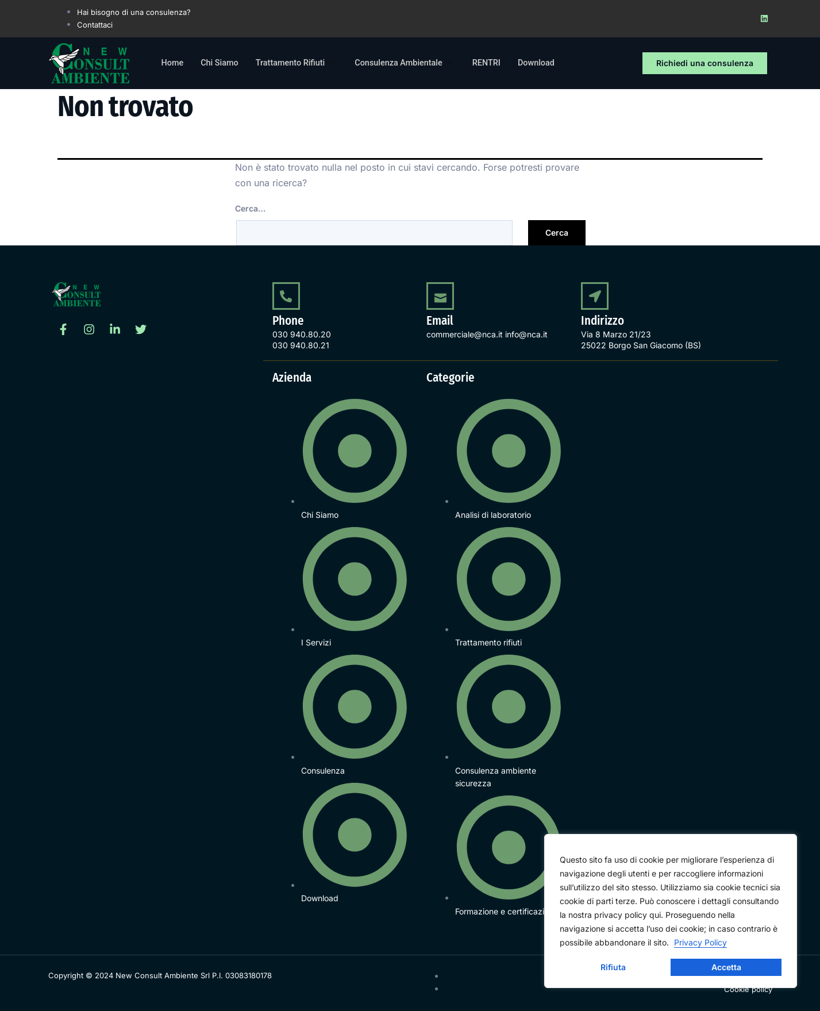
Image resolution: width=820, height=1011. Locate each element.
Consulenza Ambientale (412, 63)
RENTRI (495, 63)
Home (172, 63)
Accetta (726, 967)
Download (547, 63)
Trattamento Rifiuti (300, 63)
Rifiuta (613, 967)
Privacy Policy (700, 942)
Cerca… (250, 208)
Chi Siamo (221, 63)
